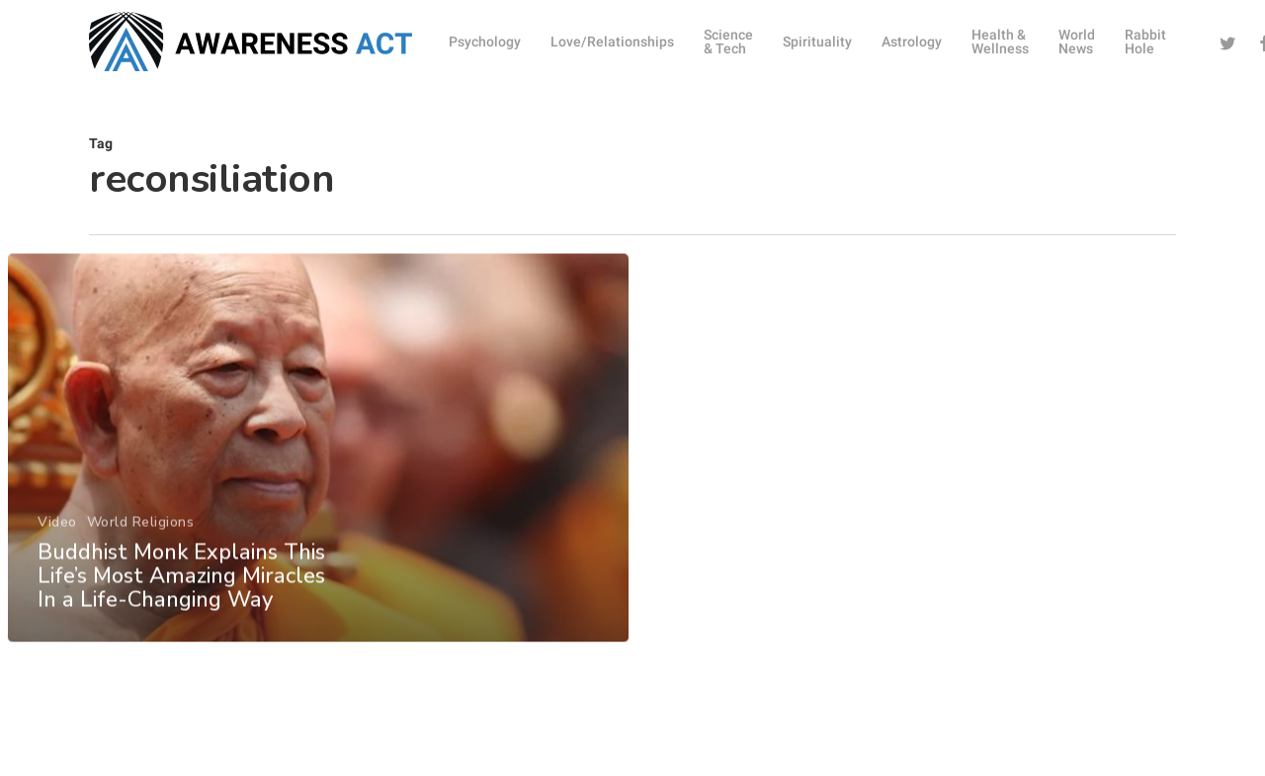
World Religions (140, 546)
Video (56, 546)
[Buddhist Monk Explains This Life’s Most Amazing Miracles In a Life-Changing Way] (318, 472)
